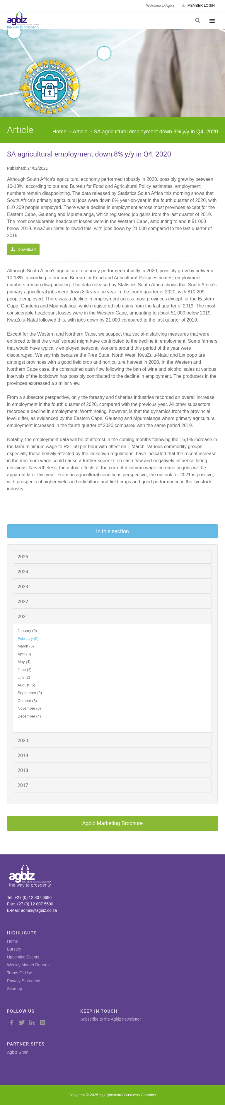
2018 (23, 770)
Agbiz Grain (17, 1052)
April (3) (24, 654)
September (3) (30, 693)
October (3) (27, 700)
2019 (23, 755)
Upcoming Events (23, 957)
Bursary (14, 949)
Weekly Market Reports (28, 965)
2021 (23, 616)
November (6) (29, 708)
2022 (23, 601)
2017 (23, 785)
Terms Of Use (19, 972)
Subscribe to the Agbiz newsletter (110, 1019)
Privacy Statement (23, 980)
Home (59, 132)
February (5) (28, 638)
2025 (23, 557)
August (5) (26, 685)
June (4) (25, 669)
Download (23, 249)
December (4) (29, 716)
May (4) (24, 661)
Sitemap (14, 988)
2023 (23, 586)
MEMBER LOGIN (198, 6)
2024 (23, 571)
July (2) (24, 677)
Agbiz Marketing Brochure (112, 823)
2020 (23, 740)
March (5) (26, 646)
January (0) (27, 630)
